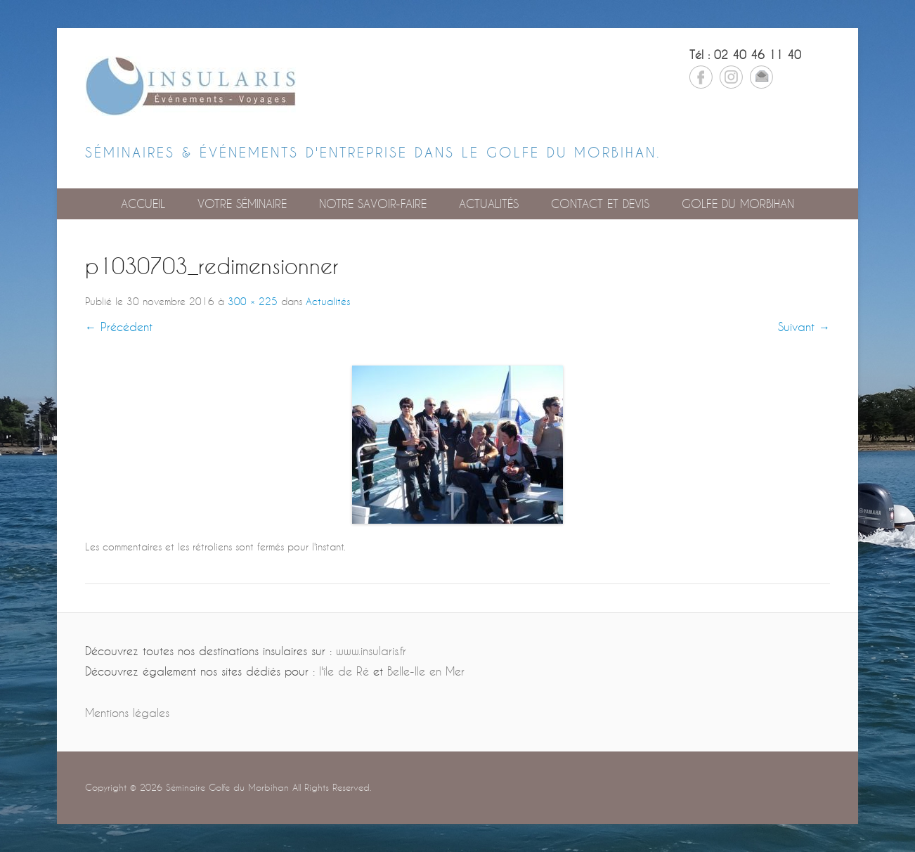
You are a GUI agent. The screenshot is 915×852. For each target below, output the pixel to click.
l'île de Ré (344, 671)
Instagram (731, 77)
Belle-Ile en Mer (426, 671)
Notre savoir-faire (373, 203)
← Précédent (118, 326)
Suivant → (804, 326)
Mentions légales (127, 712)
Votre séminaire (242, 203)
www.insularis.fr (371, 650)
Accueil (143, 203)
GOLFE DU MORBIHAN (738, 203)
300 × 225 (253, 301)
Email (761, 77)
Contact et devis (600, 203)
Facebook (701, 77)
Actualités (489, 203)
